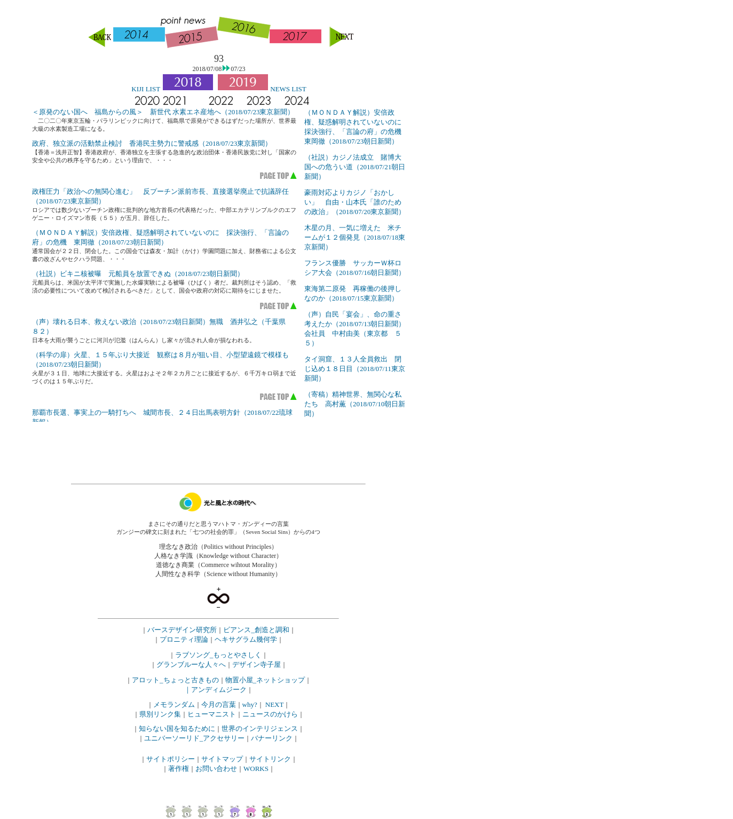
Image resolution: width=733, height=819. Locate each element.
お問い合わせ (216, 769)
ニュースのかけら (270, 714)
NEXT (274, 704)
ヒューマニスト (211, 714)
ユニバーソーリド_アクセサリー (194, 738)
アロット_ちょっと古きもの (175, 680)
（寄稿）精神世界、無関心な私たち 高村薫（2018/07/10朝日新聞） (354, 404)
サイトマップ (222, 759)
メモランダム (174, 704)
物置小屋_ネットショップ (265, 680)
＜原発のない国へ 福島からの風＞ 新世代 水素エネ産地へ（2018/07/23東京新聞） (163, 112)
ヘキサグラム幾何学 (246, 639)
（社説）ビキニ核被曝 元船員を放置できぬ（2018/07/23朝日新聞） (138, 274)
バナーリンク (272, 738)
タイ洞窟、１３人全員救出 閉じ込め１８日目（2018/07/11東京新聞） (354, 368)
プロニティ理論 (184, 639)
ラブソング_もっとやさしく (218, 655)
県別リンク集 (160, 714)
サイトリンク (270, 759)
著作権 (178, 769)
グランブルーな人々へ (191, 664)
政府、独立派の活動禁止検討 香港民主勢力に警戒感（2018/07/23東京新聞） (152, 143)
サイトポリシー (170, 759)
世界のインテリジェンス (260, 728)
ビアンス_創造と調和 (256, 630)
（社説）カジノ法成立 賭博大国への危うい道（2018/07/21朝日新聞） (354, 166)
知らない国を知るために (177, 728)
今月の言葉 (218, 704)
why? (249, 704)
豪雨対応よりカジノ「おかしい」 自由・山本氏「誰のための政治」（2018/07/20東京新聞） (354, 202)
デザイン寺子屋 (256, 664)
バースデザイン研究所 (182, 630)
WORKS (256, 769)
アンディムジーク (219, 690)
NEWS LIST (288, 89)
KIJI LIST (145, 89)
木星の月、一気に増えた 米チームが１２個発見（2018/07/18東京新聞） (354, 237)
